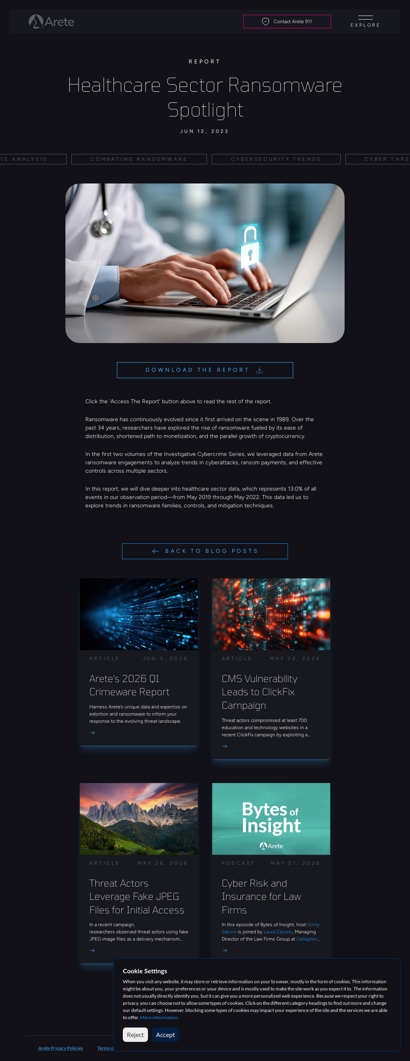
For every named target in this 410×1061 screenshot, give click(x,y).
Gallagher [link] (306, 939)
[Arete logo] (51, 21)
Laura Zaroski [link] (278, 932)
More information (158, 1017)
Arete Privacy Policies (60, 1048)
